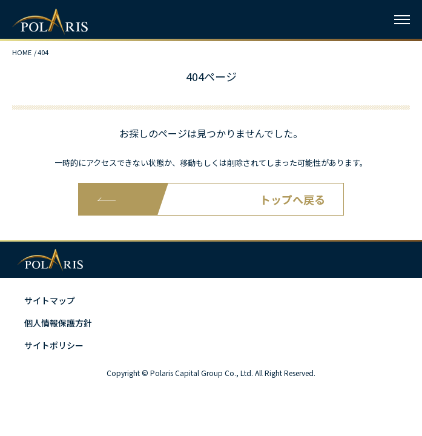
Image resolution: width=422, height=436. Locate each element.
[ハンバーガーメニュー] (402, 19)
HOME (21, 52)
